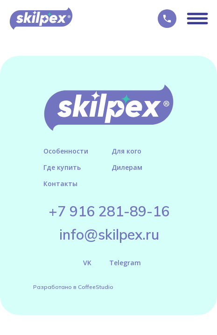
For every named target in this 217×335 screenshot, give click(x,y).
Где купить (62, 167)
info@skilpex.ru (109, 234)
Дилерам (127, 167)
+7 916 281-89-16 (109, 211)
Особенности (65, 151)
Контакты (60, 183)
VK (87, 262)
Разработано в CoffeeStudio (73, 286)
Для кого (126, 151)
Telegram (125, 262)
